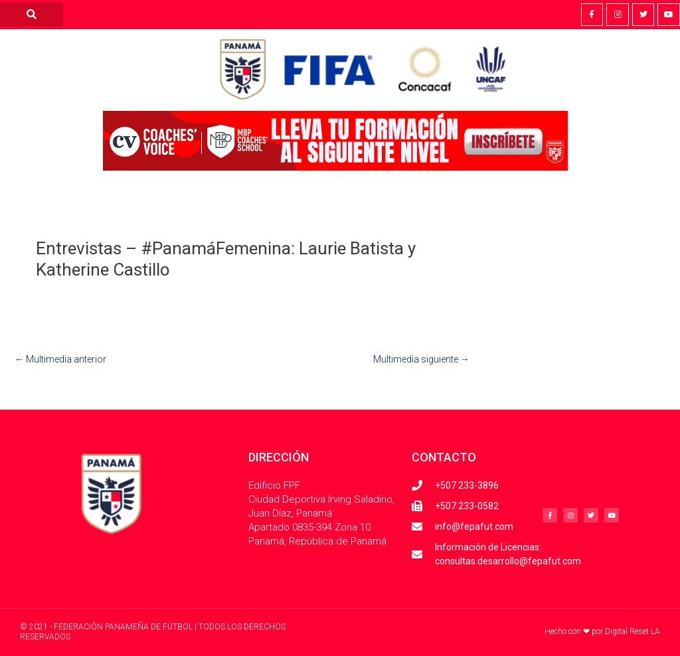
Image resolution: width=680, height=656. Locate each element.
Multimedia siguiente (421, 359)
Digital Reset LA (632, 631)
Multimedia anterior (60, 359)
